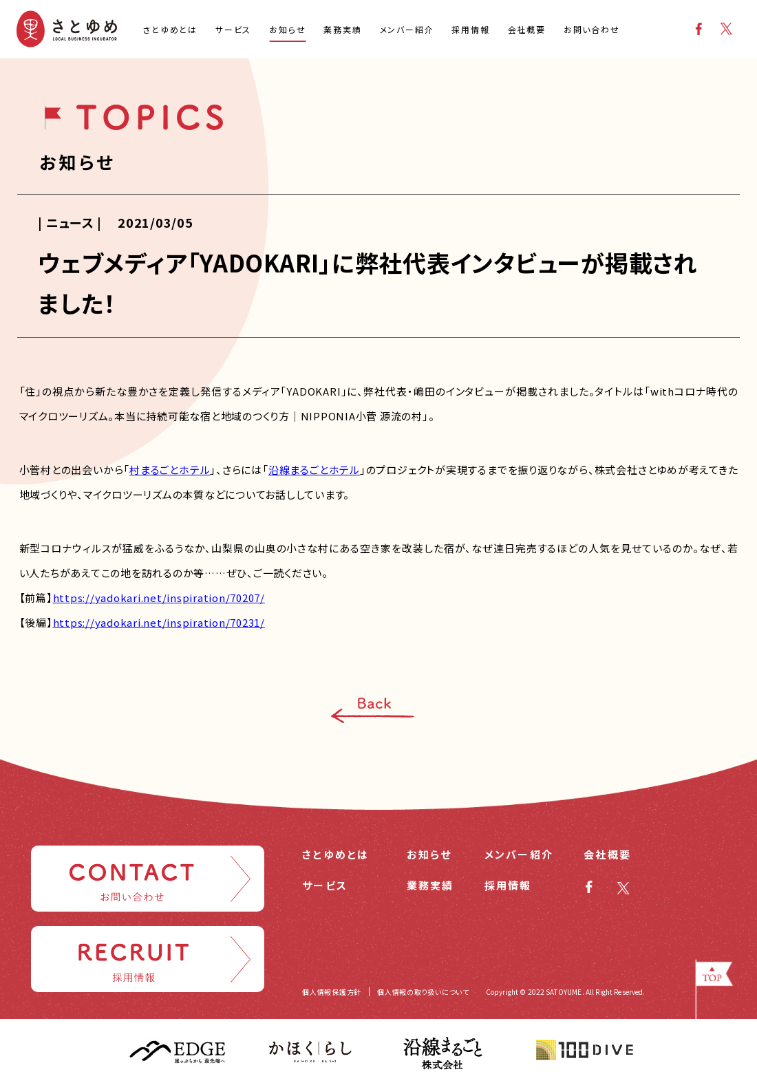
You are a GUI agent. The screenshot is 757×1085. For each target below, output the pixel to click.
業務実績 (430, 885)
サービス (325, 885)
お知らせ (429, 854)
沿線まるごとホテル (314, 469)
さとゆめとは (336, 854)
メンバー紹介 (519, 854)
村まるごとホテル (169, 469)
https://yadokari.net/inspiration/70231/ (159, 622)
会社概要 (607, 854)
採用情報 (508, 885)
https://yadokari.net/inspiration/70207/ (159, 597)
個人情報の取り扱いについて (423, 992)
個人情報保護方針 (331, 992)
